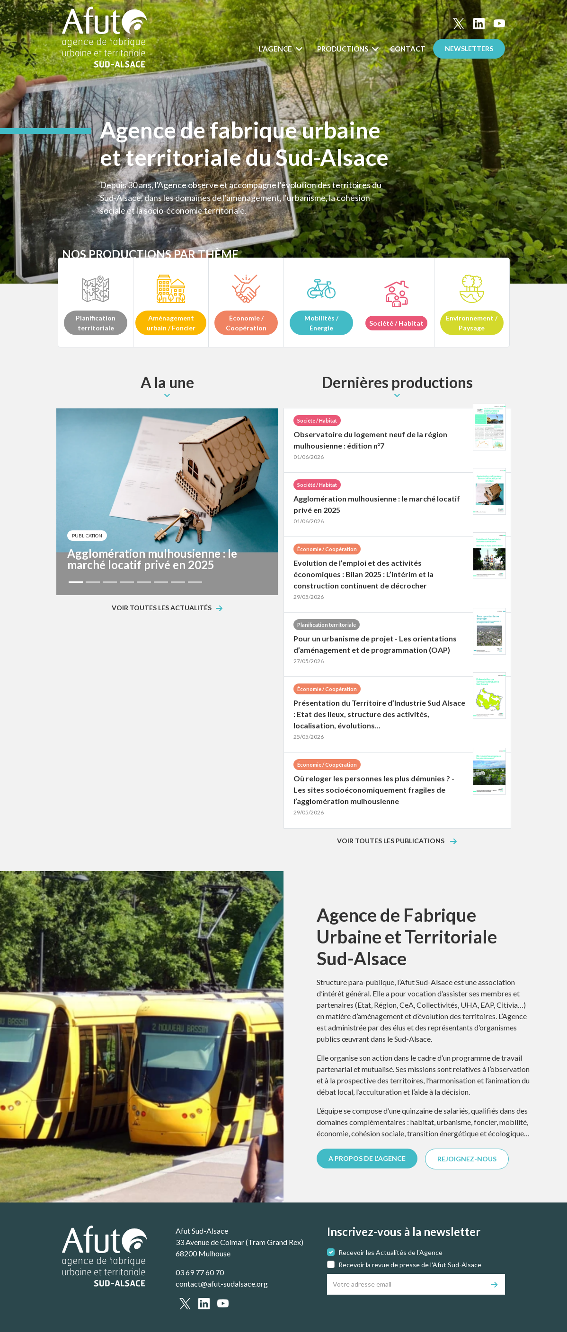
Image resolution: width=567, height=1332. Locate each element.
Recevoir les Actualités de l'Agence (390, 1252)
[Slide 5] (144, 582)
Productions (343, 48)
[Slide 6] (161, 582)
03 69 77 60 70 (200, 1272)
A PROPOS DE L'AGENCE (367, 1158)
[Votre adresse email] (406, 1284)
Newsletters (469, 48)
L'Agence (275, 48)
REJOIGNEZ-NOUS (466, 1159)
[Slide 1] (76, 582)
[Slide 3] (110, 582)
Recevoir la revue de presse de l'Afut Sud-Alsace (409, 1265)
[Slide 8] (195, 582)
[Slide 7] (178, 582)
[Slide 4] (127, 582)
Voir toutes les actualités (162, 608)
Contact (407, 48)
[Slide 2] (93, 582)
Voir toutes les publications (391, 841)
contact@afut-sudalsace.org (222, 1283)
